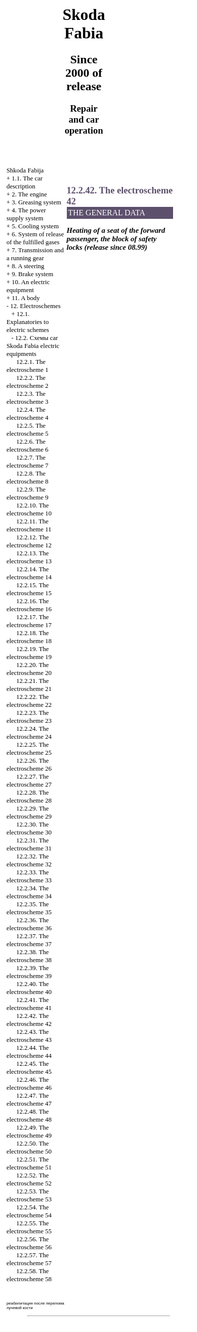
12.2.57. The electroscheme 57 (29, 1259)
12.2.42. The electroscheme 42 (29, 1019)
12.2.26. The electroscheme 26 (29, 764)
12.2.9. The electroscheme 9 (27, 493)
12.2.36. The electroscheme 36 (29, 924)
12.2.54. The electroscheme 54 (29, 1211)
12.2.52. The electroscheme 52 (29, 1179)
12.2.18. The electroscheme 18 (29, 637)
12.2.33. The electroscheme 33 (29, 876)
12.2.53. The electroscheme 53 (29, 1195)
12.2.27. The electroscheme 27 (29, 780)
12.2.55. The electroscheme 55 (29, 1227)
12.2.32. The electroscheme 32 (29, 860)
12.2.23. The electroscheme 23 (29, 716)
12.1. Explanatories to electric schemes (27, 321)
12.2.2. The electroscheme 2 (27, 381)
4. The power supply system (26, 214)
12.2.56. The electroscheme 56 (29, 1243)
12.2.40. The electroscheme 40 (29, 988)
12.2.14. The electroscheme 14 (29, 573)
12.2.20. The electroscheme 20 (29, 668)
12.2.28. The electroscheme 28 (29, 796)
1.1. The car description (24, 182)
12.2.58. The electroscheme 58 (29, 1275)
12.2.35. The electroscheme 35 (29, 908)
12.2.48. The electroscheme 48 (29, 1115)
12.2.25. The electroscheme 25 (29, 748)
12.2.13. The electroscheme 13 (29, 557)
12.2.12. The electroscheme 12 (29, 541)
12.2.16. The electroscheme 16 (29, 605)
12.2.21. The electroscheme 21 (29, 684)
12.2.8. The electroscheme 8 (27, 477)
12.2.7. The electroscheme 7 (27, 461)
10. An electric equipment (28, 286)
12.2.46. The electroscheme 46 (29, 1083)
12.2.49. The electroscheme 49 (29, 1131)
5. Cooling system (34, 226)
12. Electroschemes (35, 306)
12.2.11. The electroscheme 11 (28, 525)
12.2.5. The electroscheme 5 (27, 429)
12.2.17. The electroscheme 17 (29, 621)
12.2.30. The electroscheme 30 (29, 828)
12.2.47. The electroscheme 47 (29, 1099)
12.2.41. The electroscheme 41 (29, 1003)
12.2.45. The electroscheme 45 (29, 1067)
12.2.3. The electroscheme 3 (27, 397)
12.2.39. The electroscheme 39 (29, 972)
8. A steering (27, 266)
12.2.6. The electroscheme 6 (27, 445)
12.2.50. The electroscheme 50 (29, 1147)
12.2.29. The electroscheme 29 (29, 812)
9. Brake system (32, 274)
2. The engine (29, 194)
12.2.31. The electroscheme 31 (29, 844)
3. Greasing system (36, 202)
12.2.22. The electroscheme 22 (29, 700)
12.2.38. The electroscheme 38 (29, 956)
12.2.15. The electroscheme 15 (29, 589)
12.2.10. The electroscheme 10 (29, 509)
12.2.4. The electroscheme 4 (27, 413)
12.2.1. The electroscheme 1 (27, 365)
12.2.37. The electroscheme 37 (29, 940)
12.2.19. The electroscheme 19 (29, 653)
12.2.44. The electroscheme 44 (29, 1051)
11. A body (25, 298)
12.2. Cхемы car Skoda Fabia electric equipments (32, 345)
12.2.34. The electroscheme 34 (29, 892)
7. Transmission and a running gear (35, 254)
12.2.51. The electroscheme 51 (29, 1163)
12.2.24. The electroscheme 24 (29, 732)
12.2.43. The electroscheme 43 (29, 1035)
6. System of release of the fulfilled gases (35, 238)
